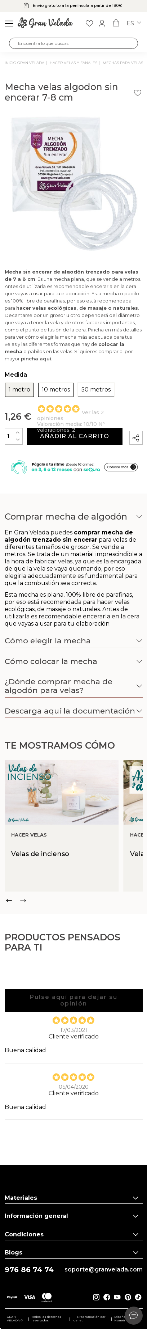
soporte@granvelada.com (103, 1269)
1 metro (19, 389)
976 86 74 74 (29, 1270)
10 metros (56, 389)
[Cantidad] (14, 436)
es (133, 23)
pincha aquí (36, 358)
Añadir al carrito (74, 436)
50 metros (96, 389)
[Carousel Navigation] (74, 900)
